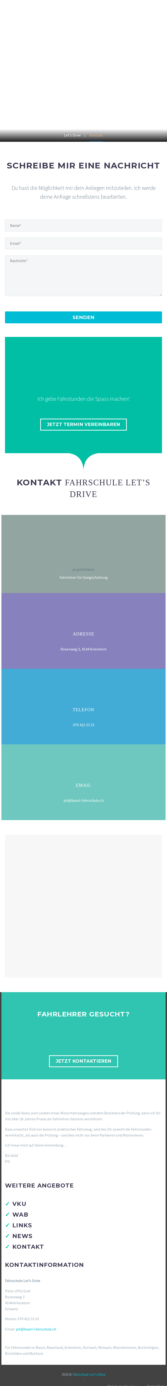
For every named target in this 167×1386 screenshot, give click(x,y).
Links (22, 1225)
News (22, 1236)
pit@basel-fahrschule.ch (36, 1329)
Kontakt (28, 1246)
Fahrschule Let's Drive (89, 1374)
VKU (19, 1203)
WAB (20, 1214)
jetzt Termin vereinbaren (83, 424)
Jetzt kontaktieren (83, 1061)
